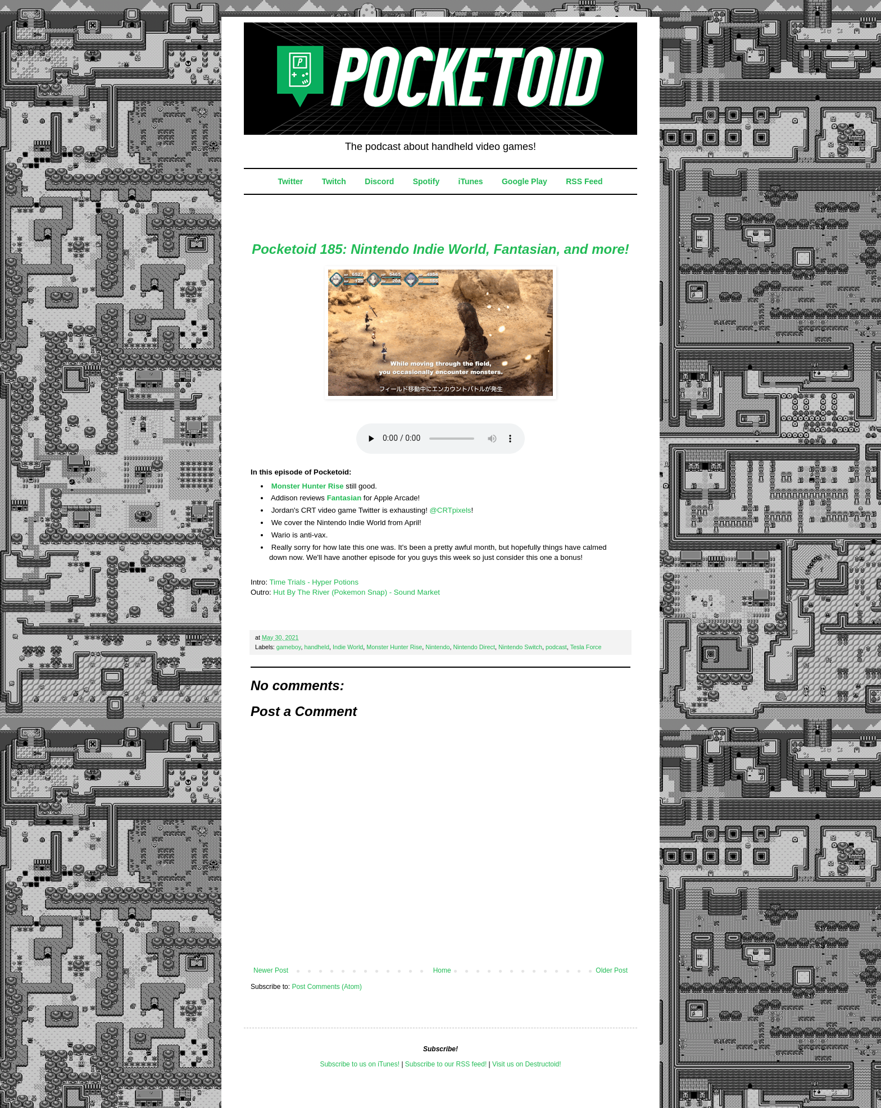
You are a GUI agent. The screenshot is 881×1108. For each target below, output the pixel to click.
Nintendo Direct (474, 647)
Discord (379, 181)
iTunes (470, 181)
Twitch (334, 181)
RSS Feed (584, 181)
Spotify (426, 181)
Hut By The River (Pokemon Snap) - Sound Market (356, 592)
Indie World (348, 647)
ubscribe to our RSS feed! (448, 1064)
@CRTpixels (450, 510)
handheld (316, 647)
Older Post (612, 970)
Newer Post (270, 970)
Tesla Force (586, 647)
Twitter (290, 181)
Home (442, 970)
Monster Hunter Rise (307, 486)
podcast (556, 647)
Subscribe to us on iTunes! (359, 1064)
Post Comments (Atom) (327, 987)
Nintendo (437, 647)
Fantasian (344, 498)
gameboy (288, 647)
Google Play (524, 181)
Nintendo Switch (520, 647)
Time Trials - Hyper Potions (313, 582)
